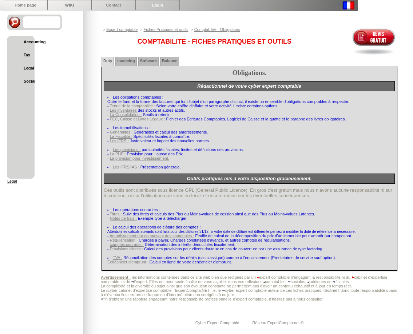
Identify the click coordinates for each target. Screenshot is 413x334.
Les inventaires (124, 110)
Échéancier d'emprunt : (127, 262)
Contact (113, 5)
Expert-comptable (122, 29)
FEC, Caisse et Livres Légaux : (137, 119)
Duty (107, 61)
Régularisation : (124, 240)
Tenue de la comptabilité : (132, 106)
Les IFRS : (119, 141)
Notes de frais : (123, 218)
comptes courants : (127, 244)
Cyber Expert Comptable (218, 323)
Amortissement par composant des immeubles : (152, 236)
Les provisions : (126, 149)
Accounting (35, 42)
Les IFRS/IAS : (126, 167)
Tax (27, 55)
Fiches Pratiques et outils (166, 29)
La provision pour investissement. (139, 158)
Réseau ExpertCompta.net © (278, 323)
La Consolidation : (126, 114)
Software (148, 61)
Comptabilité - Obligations (217, 29)
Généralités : (121, 132)
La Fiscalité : (121, 136)
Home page (25, 5)
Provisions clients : (126, 249)
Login (157, 5)
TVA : (117, 257)
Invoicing (126, 61)
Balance (169, 61)
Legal (29, 68)
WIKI (69, 5)
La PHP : (118, 154)
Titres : (116, 214)
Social (29, 81)
